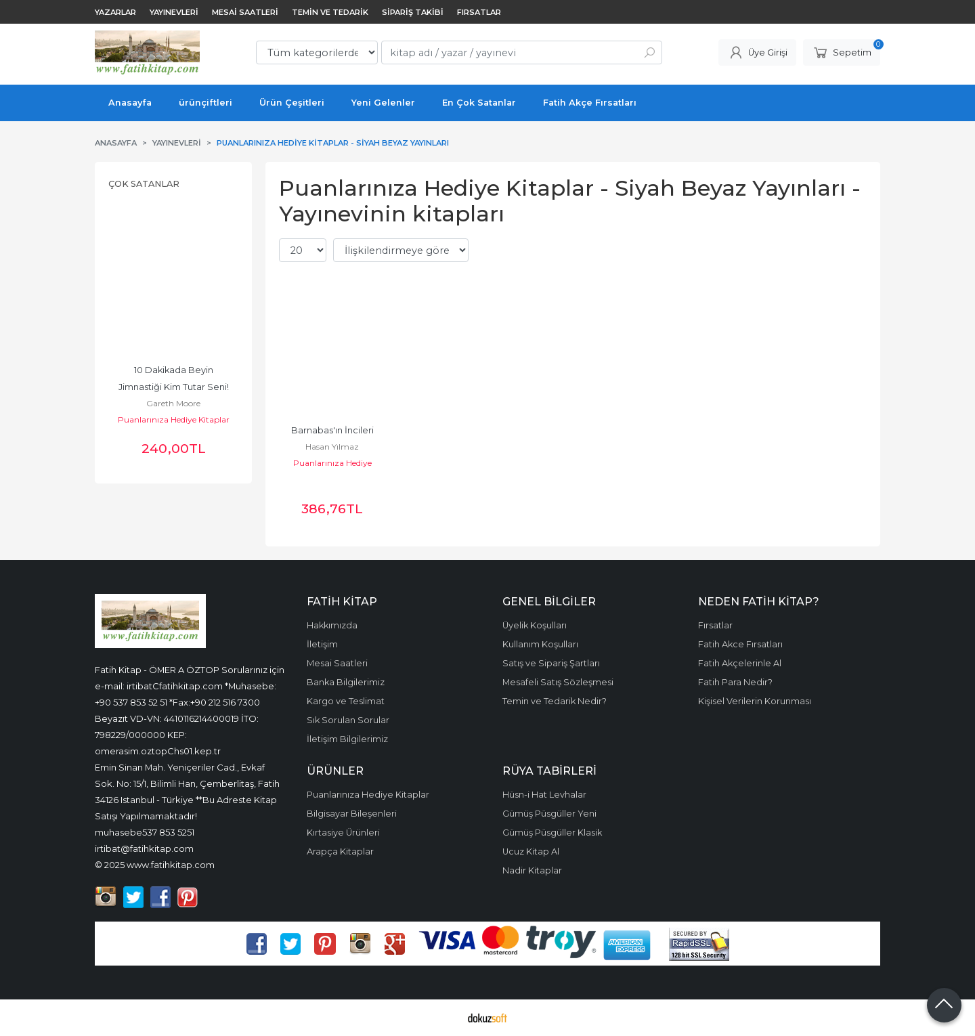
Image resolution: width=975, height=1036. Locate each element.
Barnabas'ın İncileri (332, 430)
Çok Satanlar (143, 184)
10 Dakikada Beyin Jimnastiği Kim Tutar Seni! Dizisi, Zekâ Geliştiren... (174, 387)
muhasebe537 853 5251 (144, 832)
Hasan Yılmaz (332, 446)
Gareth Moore (173, 403)
